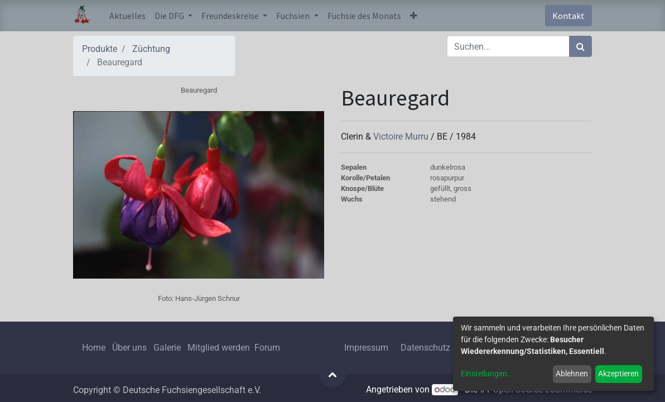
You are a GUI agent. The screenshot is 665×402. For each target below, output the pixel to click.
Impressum (366, 347)
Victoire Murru (402, 136)
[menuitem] (127, 15)
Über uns (129, 347)
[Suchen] (580, 46)
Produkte (99, 49)
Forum (267, 347)
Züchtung (151, 49)
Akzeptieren (618, 373)
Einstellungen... (487, 373)
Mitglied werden (219, 347)
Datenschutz (425, 347)
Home (93, 347)
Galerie (167, 347)
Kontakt (568, 15)
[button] (414, 15)
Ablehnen (572, 373)
